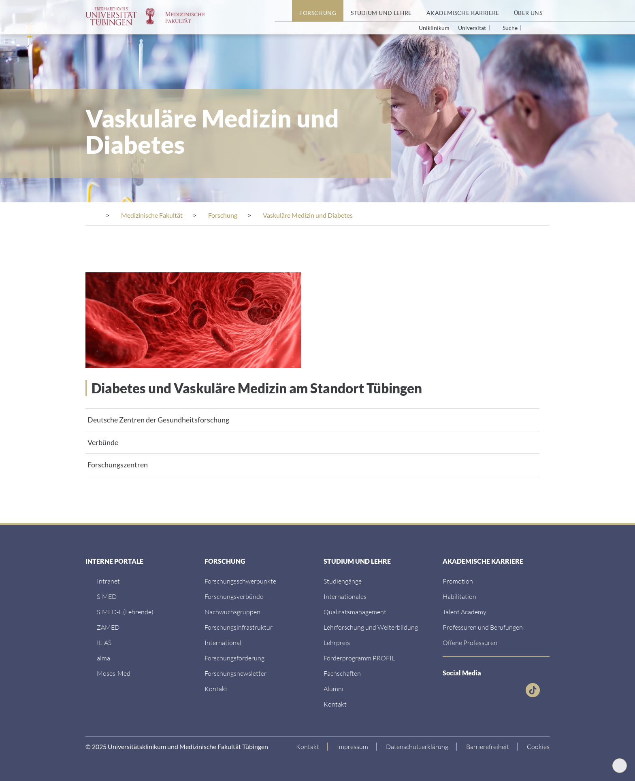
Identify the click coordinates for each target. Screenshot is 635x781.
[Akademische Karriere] (463, 11)
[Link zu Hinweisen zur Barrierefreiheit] (488, 747)
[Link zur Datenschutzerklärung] (417, 747)
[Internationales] (345, 596)
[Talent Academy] (464, 611)
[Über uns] (528, 11)
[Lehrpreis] (337, 642)
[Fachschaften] (342, 673)
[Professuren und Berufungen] (483, 627)
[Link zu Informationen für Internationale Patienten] (343, 581)
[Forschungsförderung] (234, 658)
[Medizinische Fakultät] (152, 215)
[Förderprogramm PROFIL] (359, 658)
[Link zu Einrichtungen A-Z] (240, 581)
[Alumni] (333, 688)
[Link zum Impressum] (353, 747)
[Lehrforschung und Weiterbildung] (371, 627)
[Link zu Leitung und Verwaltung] (234, 596)
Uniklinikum (435, 27)
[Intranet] (108, 581)
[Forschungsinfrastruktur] (239, 627)
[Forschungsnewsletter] (235, 673)
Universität (472, 27)
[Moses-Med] (113, 673)
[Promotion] (458, 581)
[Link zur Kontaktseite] (308, 747)
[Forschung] (317, 11)
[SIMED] (107, 596)
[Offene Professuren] (470, 642)
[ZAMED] (108, 627)
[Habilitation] (459, 596)
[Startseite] (283, 11)
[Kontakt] (216, 688)
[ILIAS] (104, 642)
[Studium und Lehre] (381, 11)
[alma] (103, 658)
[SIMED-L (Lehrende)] (125, 611)
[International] (223, 642)
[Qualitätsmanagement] (355, 611)
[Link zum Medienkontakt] (232, 611)
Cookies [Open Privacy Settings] (538, 746)
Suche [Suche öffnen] (510, 28)
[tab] (312, 419)
